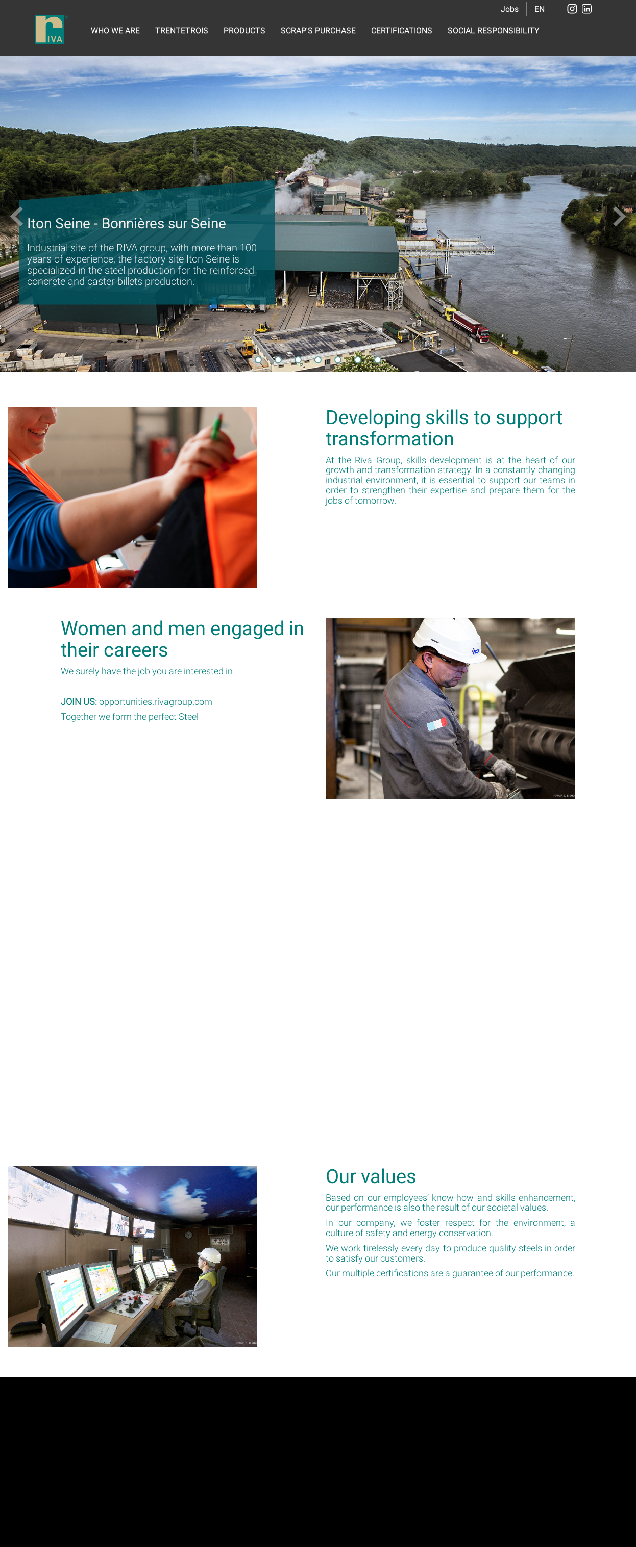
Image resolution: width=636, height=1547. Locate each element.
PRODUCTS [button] (244, 30)
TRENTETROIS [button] (181, 30)
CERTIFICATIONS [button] (401, 30)
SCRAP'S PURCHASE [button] (318, 30)
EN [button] (539, 9)
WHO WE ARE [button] (115, 30)
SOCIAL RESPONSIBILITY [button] (494, 30)
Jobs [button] (510, 9)
